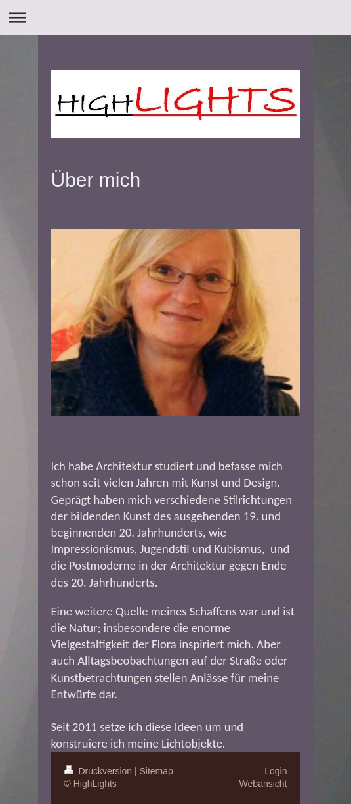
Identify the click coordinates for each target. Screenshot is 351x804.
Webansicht (263, 783)
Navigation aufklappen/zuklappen (175, 17)
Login (275, 771)
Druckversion (99, 771)
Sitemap (156, 771)
